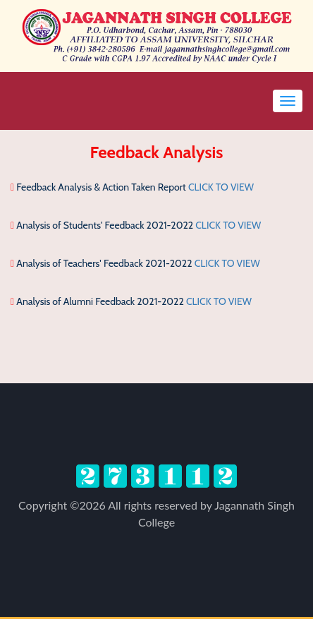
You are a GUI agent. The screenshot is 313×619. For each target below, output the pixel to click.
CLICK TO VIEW (221, 187)
